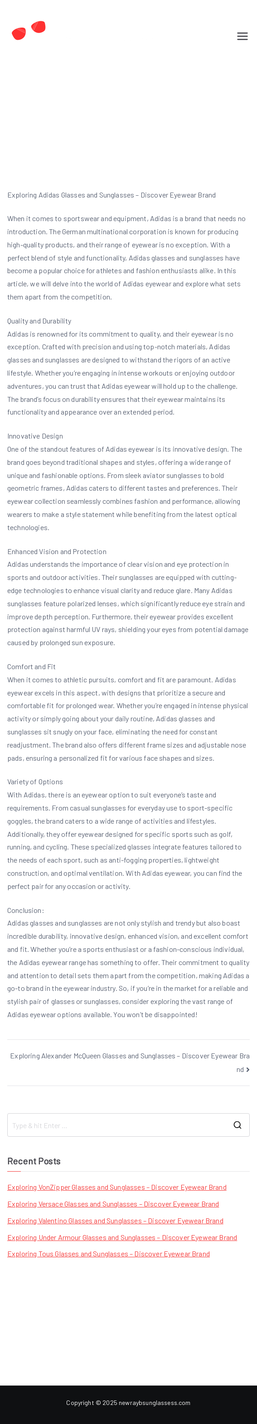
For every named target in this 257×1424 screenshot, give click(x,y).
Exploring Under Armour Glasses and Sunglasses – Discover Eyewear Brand (122, 1237)
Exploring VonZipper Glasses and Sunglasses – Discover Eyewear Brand (117, 1187)
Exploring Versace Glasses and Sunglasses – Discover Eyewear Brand (113, 1203)
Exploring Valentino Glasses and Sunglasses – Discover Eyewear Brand (115, 1220)
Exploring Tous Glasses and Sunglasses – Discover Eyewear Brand (108, 1253)
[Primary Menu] (242, 36)
